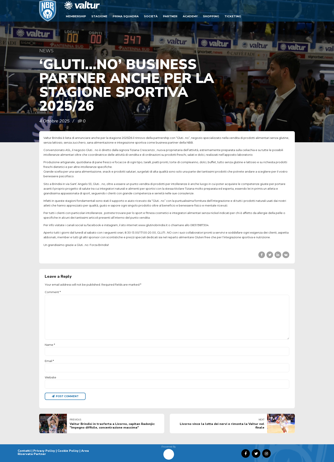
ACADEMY (190, 16)
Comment (53, 292)
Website (50, 377)
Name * (50, 344)
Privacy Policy (44, 451)
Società (151, 16)
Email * (49, 361)
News (46, 50)
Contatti (24, 451)
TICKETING (233, 16)
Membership (76, 16)
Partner (170, 16)
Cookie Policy (68, 451)
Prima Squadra (126, 16)
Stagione (99, 16)
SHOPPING (211, 16)
